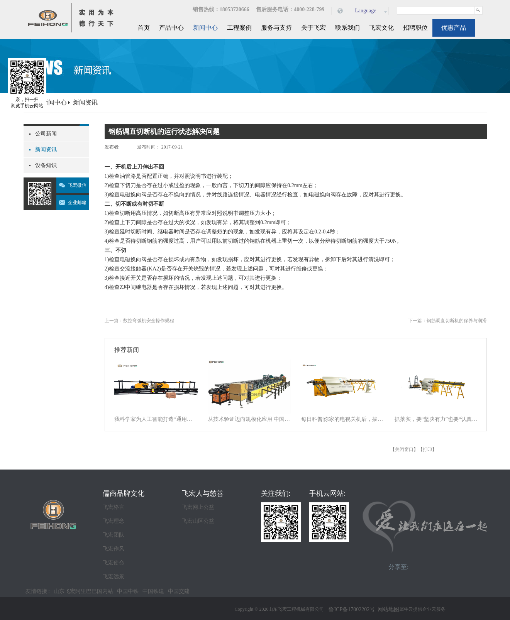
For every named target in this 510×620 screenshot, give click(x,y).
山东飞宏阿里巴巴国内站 (83, 591)
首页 (143, 27)
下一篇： (447, 320)
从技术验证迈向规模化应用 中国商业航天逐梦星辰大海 (249, 419)
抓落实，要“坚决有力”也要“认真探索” (436, 419)
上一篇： (139, 320)
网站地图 (387, 609)
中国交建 (179, 591)
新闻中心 (54, 102)
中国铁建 (153, 591)
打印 (427, 449)
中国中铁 (128, 591)
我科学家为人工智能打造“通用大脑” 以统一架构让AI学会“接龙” (156, 419)
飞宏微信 (77, 185)
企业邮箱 (77, 202)
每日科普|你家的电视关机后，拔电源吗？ (343, 419)
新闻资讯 (85, 102)
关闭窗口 (404, 449)
